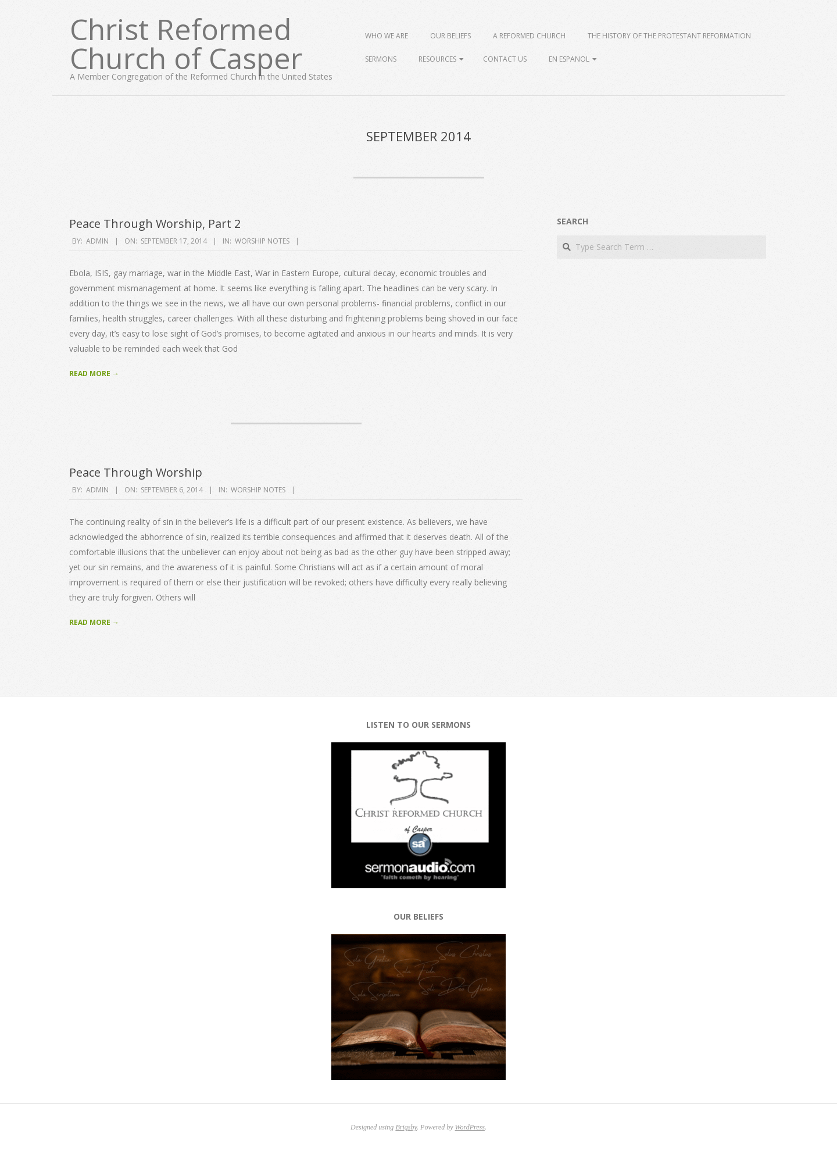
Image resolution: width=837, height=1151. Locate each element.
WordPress (470, 1127)
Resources (437, 59)
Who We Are (386, 36)
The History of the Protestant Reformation (669, 36)
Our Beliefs (450, 36)
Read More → (94, 373)
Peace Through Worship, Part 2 (155, 223)
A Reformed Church (529, 36)
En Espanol (569, 59)
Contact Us (505, 59)
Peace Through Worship (135, 472)
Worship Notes (262, 241)
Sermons (380, 59)
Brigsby (406, 1127)
